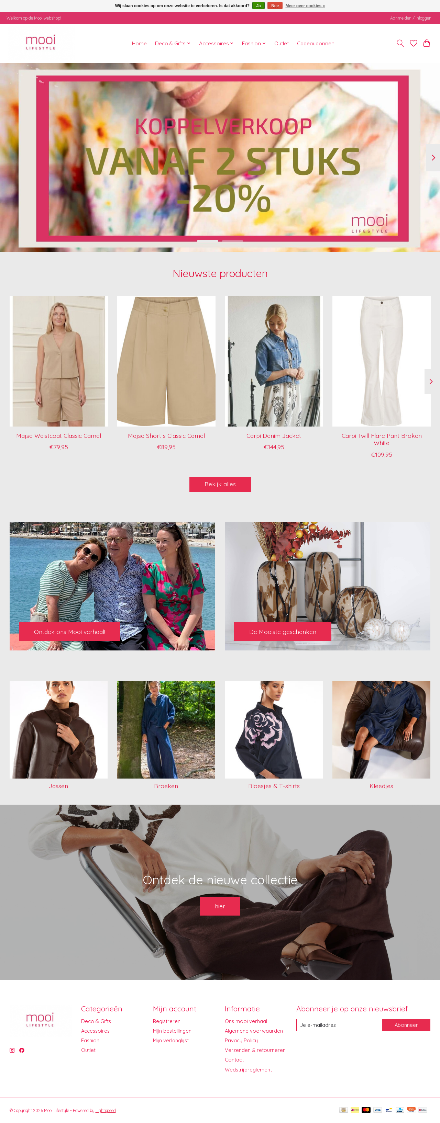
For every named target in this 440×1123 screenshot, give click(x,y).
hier (220, 906)
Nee (275, 5)
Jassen (58, 786)
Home (139, 43)
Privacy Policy (241, 1040)
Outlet (281, 43)
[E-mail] (338, 1025)
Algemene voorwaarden (254, 1031)
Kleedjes (381, 786)
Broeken (166, 786)
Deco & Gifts (96, 1021)
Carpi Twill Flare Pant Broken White (381, 439)
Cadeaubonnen (315, 43)
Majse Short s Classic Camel (166, 435)
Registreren (166, 1021)
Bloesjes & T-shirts (274, 786)
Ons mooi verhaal (246, 1021)
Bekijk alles (220, 484)
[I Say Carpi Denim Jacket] (274, 361)
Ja (258, 5)
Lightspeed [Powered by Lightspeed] (106, 1110)
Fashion (90, 1040)
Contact (234, 1059)
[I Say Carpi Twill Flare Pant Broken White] (381, 361)
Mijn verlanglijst (171, 1040)
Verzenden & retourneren (255, 1050)
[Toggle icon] (400, 43)
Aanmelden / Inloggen (410, 18)
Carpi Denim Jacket (273, 435)
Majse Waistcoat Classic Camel (58, 435)
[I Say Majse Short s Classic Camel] (166, 361)
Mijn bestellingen (172, 1031)
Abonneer (406, 1025)
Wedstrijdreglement (248, 1069)
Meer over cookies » (305, 5)
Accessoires (95, 1031)
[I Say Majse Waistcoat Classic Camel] (59, 361)
